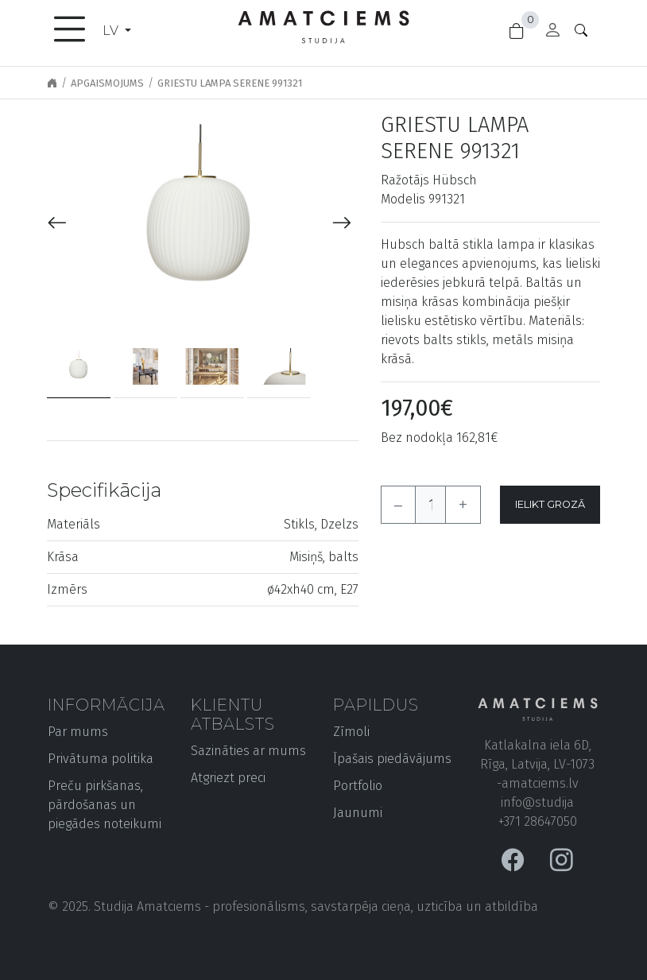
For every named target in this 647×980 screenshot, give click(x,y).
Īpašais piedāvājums (392, 758)
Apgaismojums (107, 83)
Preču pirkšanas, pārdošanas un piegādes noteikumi (104, 804)
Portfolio (357, 785)
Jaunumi (357, 812)
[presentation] (57, 223)
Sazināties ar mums (248, 750)
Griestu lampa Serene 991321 (229, 83)
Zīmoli (351, 731)
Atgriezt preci (228, 777)
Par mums (78, 731)
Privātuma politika (100, 758)
